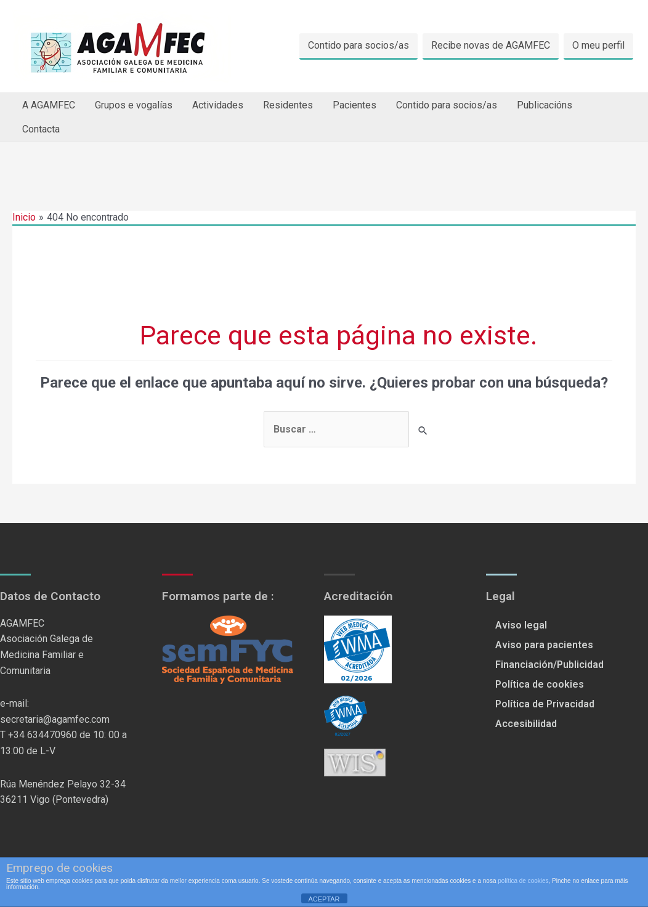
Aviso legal (521, 625)
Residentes (288, 105)
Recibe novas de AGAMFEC (490, 45)
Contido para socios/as (358, 45)
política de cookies (523, 880)
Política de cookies (539, 684)
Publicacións (544, 105)
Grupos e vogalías (133, 105)
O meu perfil (598, 45)
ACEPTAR (323, 899)
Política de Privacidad (544, 704)
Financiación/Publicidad (549, 664)
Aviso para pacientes (544, 645)
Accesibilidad (526, 724)
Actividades (217, 105)
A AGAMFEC (48, 105)
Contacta (41, 129)
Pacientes (354, 105)
